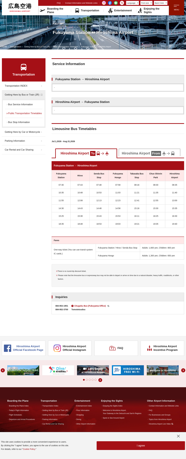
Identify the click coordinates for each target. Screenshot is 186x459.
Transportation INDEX (16, 86)
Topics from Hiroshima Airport (160, 419)
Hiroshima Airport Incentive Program (162, 348)
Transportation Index (50, 406)
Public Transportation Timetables (65, 47)
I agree (141, 445)
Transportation (87, 10)
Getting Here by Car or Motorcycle (22, 132)
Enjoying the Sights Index (112, 406)
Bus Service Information (20, 104)
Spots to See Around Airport (113, 418)
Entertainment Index (84, 406)
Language (132, 3)
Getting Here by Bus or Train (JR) (37, 47)
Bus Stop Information (19, 122)
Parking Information (15, 141)
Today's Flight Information (19, 410)
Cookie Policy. (29, 449)
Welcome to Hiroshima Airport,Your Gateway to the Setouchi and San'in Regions (122, 411)
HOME (4, 47)
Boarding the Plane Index (19, 406)
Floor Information (83, 410)
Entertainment (120, 10)
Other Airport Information (85, 424)
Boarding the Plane (51, 10)
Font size (146, 3)
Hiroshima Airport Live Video (160, 424)
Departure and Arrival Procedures (22, 419)
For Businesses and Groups (159, 415)
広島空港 (20, 7)
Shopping (80, 415)
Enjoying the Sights (148, 10)
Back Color (161, 3)
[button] (84, 380)
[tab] (86, 153)
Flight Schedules (15, 415)
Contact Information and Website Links (81, 3)
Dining (78, 419)
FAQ (59, 3)
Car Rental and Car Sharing (19, 149)
